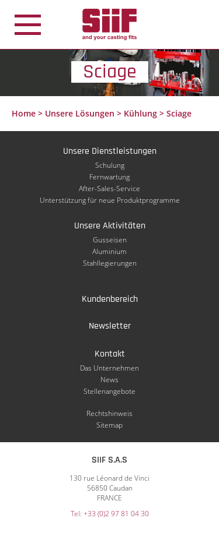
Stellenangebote (109, 391)
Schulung (109, 165)
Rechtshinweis (109, 413)
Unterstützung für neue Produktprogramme (110, 200)
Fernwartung (109, 177)
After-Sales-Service (109, 188)
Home (24, 113)
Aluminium (109, 251)
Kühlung (140, 113)
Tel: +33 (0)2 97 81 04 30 (110, 514)
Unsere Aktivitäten (109, 226)
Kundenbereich (110, 299)
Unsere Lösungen (79, 113)
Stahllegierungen (110, 263)
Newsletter (110, 326)
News (109, 380)
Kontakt (110, 354)
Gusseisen (110, 240)
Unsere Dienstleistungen (110, 151)
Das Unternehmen (109, 368)
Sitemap (109, 425)
